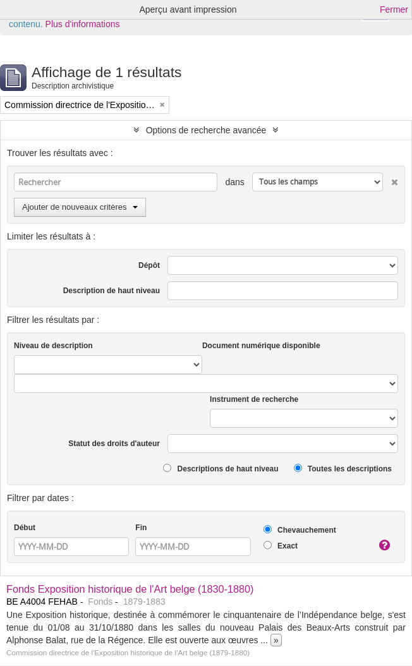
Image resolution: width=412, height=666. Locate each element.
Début (24, 527)
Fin (141, 527)
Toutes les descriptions (343, 468)
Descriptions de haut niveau (220, 468)
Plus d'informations (82, 24)
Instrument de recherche (254, 399)
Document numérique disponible (261, 345)
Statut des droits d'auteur (114, 443)
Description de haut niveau (111, 290)
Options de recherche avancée (206, 130)
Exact (281, 545)
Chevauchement (300, 530)
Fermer (394, 9)
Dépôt (149, 265)
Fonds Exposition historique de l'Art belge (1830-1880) (130, 589)
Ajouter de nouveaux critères (80, 207)
